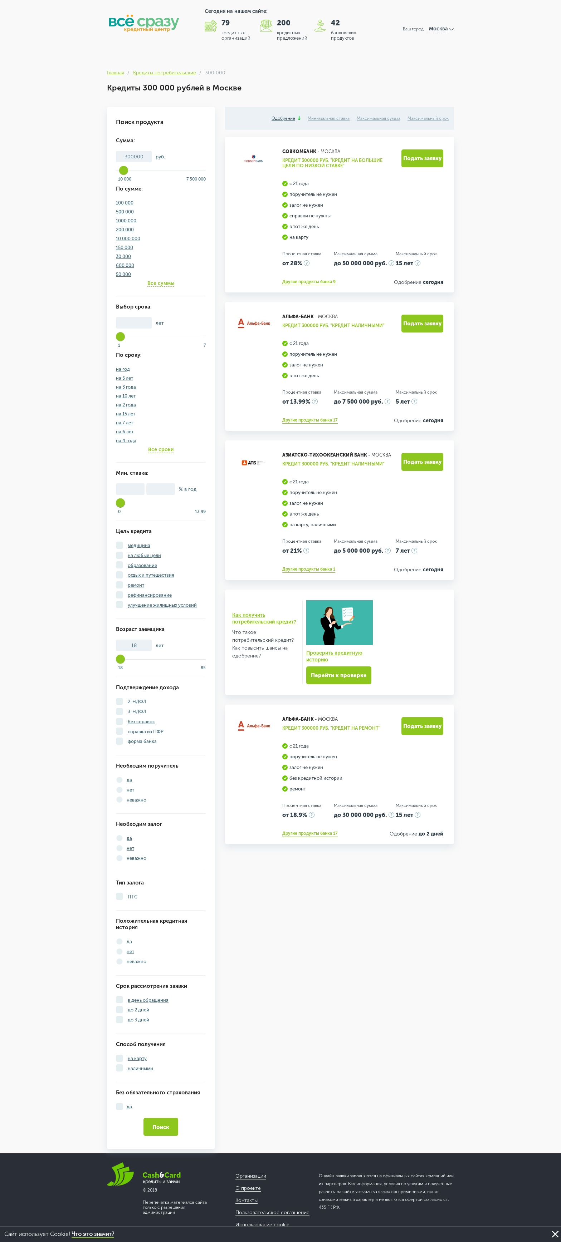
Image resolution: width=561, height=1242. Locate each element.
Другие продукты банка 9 (309, 281)
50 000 (123, 274)
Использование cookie (262, 1225)
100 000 (124, 203)
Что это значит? (93, 1234)
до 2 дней (138, 1009)
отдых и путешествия (151, 575)
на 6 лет (124, 431)
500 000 (125, 212)
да (129, 780)
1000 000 (126, 220)
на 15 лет (125, 414)
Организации (250, 1176)
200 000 (125, 229)
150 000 (124, 247)
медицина (139, 545)
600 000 (125, 265)
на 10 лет (126, 396)
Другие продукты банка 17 (310, 420)
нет (130, 790)
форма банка (142, 741)
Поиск (160, 1127)
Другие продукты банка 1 (308, 569)
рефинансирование (150, 595)
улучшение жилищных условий (162, 605)
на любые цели (144, 555)
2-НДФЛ (136, 701)
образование (142, 565)
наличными (140, 1068)
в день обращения (148, 1000)
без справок (141, 721)
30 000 (123, 256)
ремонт (136, 585)
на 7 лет (124, 422)
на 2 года (126, 405)
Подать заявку (422, 158)
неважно (136, 800)
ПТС (132, 897)
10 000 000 (128, 238)
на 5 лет (124, 378)
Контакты (246, 1200)
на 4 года (126, 440)
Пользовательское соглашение (272, 1212)
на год (123, 369)
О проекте (248, 1188)
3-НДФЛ (136, 711)
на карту (137, 1058)
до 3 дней (138, 1019)
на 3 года (126, 387)
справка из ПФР (145, 731)
